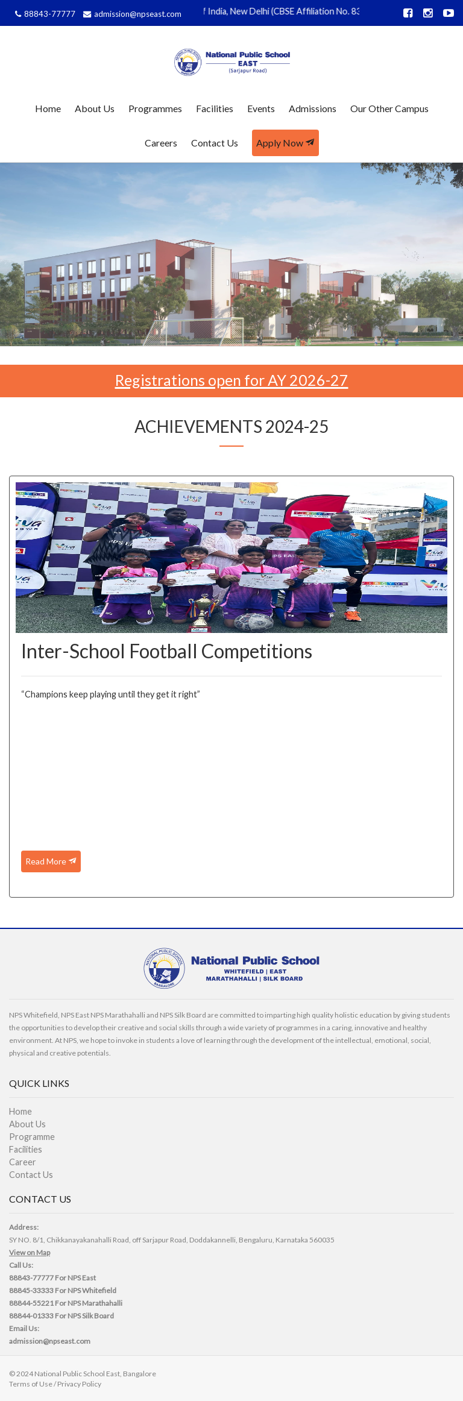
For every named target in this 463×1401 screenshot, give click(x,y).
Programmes (155, 108)
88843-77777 (43, 14)
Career (22, 1162)
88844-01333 (31, 1315)
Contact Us (214, 142)
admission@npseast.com (130, 14)
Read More (51, 861)
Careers (161, 142)
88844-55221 (31, 1303)
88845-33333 (31, 1290)
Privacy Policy (79, 1383)
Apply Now (285, 142)
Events (261, 108)
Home (48, 108)
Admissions (312, 108)
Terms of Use (30, 1383)
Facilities (214, 108)
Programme (32, 1137)
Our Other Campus (389, 108)
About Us (95, 108)
